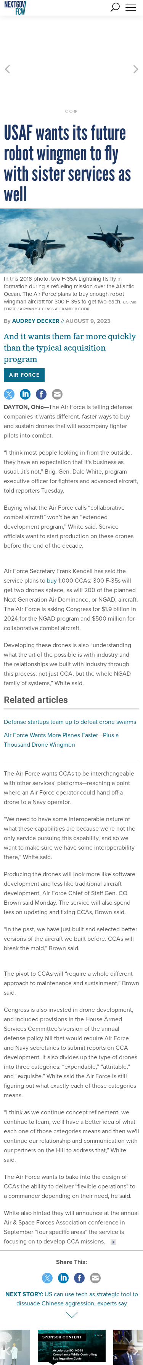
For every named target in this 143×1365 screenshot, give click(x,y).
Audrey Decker (35, 280)
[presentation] (7, 1321)
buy (52, 539)
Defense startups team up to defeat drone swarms (70, 680)
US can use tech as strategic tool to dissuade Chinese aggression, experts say (77, 1258)
